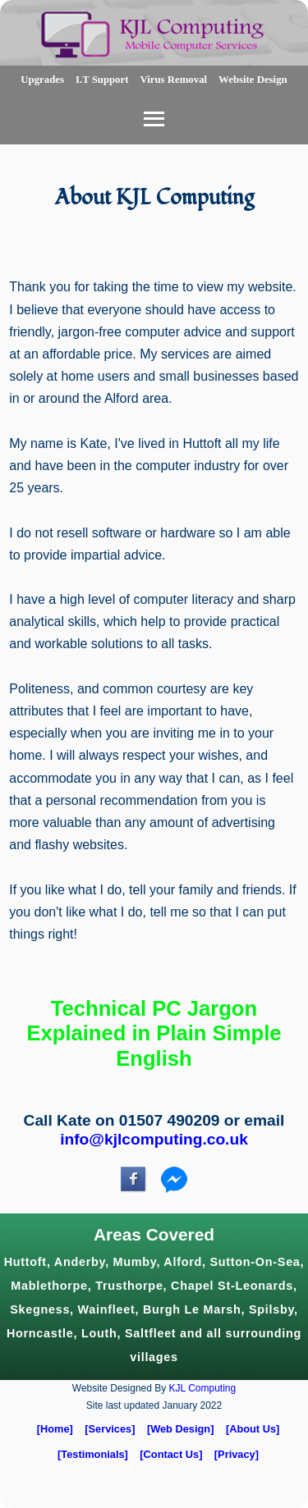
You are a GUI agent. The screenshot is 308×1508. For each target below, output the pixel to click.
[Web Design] (180, 1429)
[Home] (55, 1429)
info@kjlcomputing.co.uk (154, 1139)
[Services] (110, 1429)
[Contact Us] (171, 1454)
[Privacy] (236, 1454)
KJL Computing (203, 1388)
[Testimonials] (92, 1454)
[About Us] (252, 1429)
